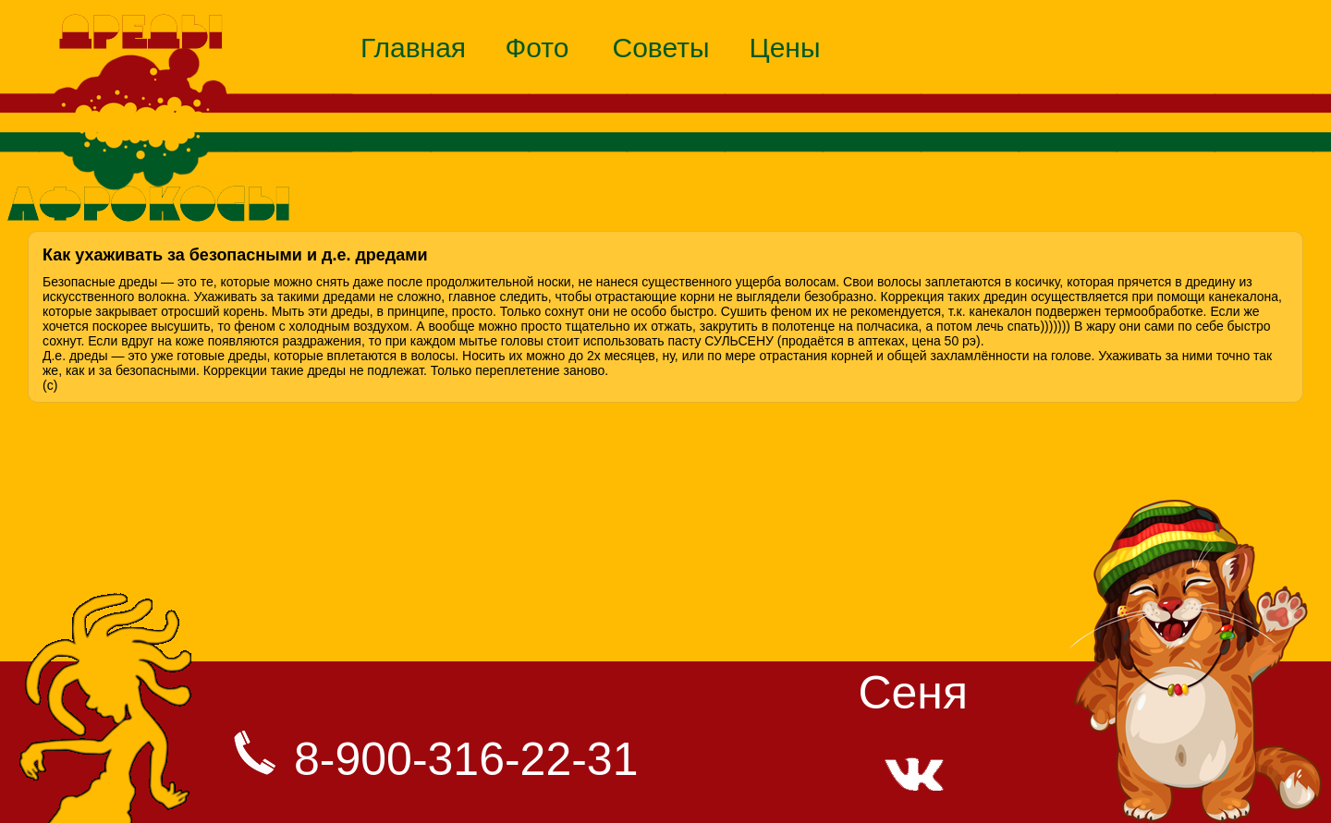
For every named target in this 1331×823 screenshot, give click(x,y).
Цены (784, 47)
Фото (537, 47)
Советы (661, 47)
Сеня (913, 693)
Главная (413, 47)
